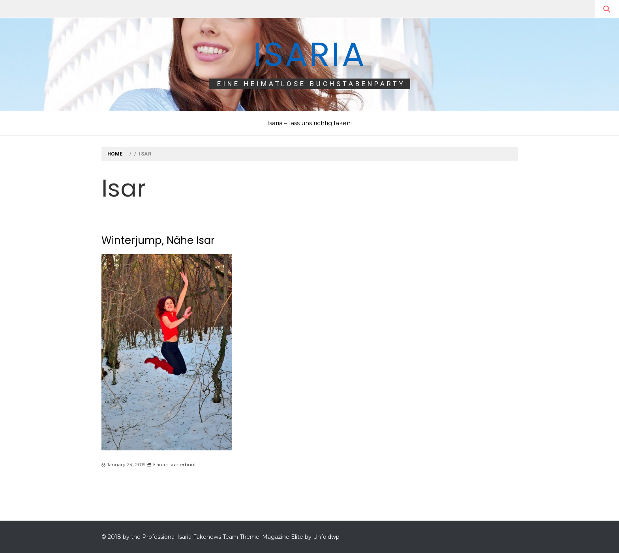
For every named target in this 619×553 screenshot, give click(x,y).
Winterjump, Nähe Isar (158, 240)
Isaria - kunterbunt (174, 464)
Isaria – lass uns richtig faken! (309, 123)
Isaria (309, 54)
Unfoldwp (326, 536)
